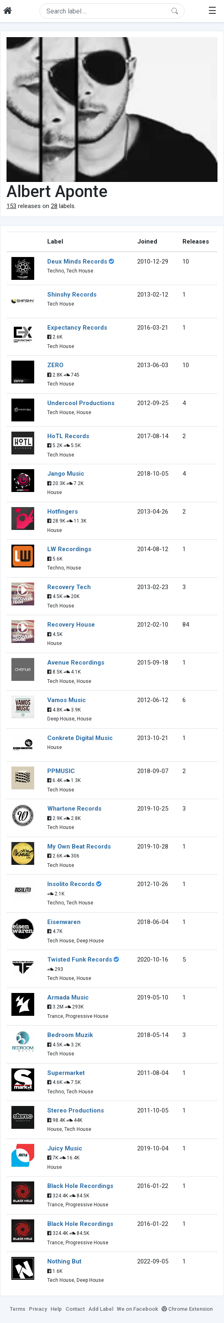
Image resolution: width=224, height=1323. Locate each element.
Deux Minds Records (77, 261)
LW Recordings (69, 549)
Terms (17, 1309)
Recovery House (71, 624)
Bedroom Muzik (70, 1035)
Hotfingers (62, 511)
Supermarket (66, 1073)
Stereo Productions (75, 1110)
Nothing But (64, 1261)
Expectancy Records (77, 327)
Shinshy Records (72, 294)
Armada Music (68, 997)
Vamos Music (66, 700)
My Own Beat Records (79, 846)
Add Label (100, 1309)
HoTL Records (68, 436)
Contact (75, 1309)
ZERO (55, 365)
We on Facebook (137, 1309)
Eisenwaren (64, 922)
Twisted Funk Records (79, 959)
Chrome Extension (187, 1309)
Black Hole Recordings (80, 1186)
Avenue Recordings (75, 662)
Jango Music (65, 473)
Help (56, 1309)
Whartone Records (74, 808)
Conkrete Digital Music (80, 738)
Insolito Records (70, 884)
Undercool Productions (80, 403)
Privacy (38, 1309)
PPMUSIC (61, 771)
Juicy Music (64, 1148)
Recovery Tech (69, 587)
